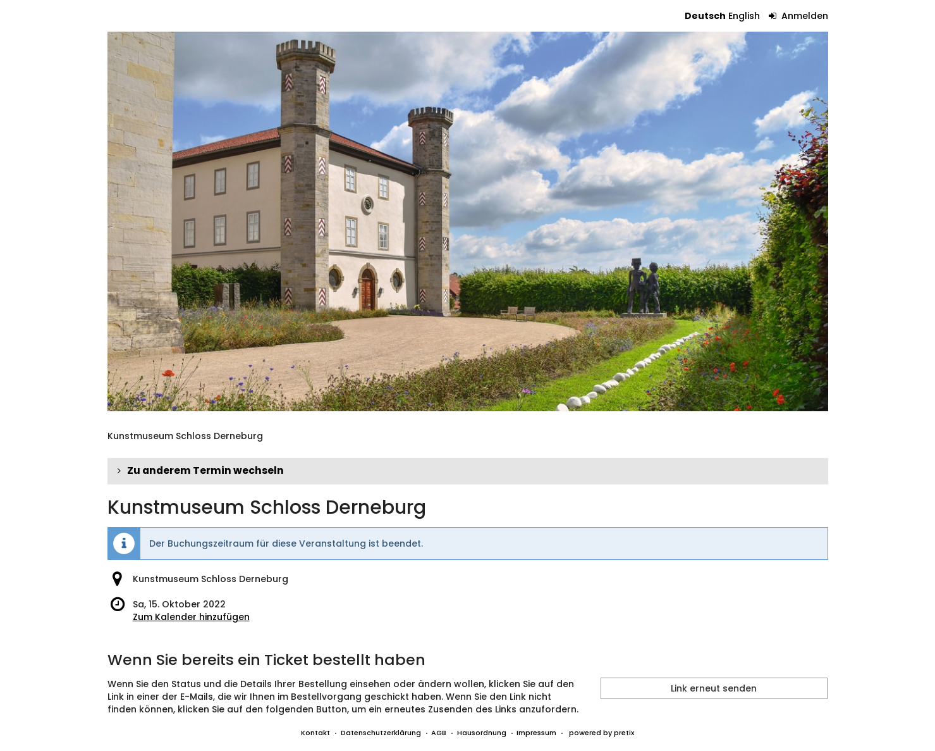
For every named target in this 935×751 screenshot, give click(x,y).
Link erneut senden (714, 688)
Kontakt (315, 733)
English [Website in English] (744, 15)
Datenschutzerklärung (381, 733)
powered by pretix (601, 733)
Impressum (536, 733)
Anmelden (798, 15)
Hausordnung (481, 733)
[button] (468, 471)
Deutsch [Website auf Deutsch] (705, 15)
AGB (438, 733)
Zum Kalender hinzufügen (191, 617)
